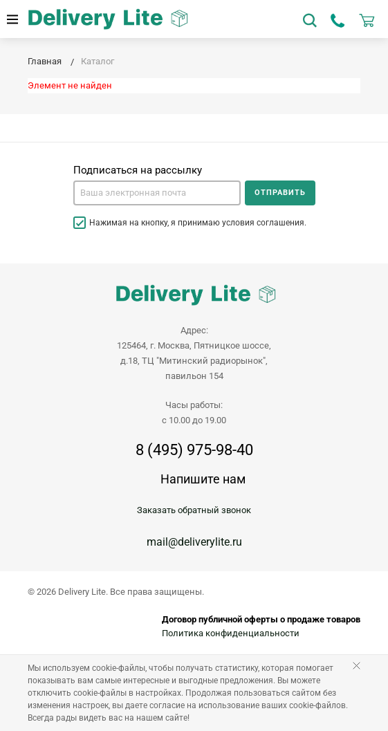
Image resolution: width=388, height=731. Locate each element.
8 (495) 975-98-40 (194, 450)
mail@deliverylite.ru (194, 541)
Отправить (280, 192)
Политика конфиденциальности (230, 633)
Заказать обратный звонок (194, 510)
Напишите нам (203, 479)
